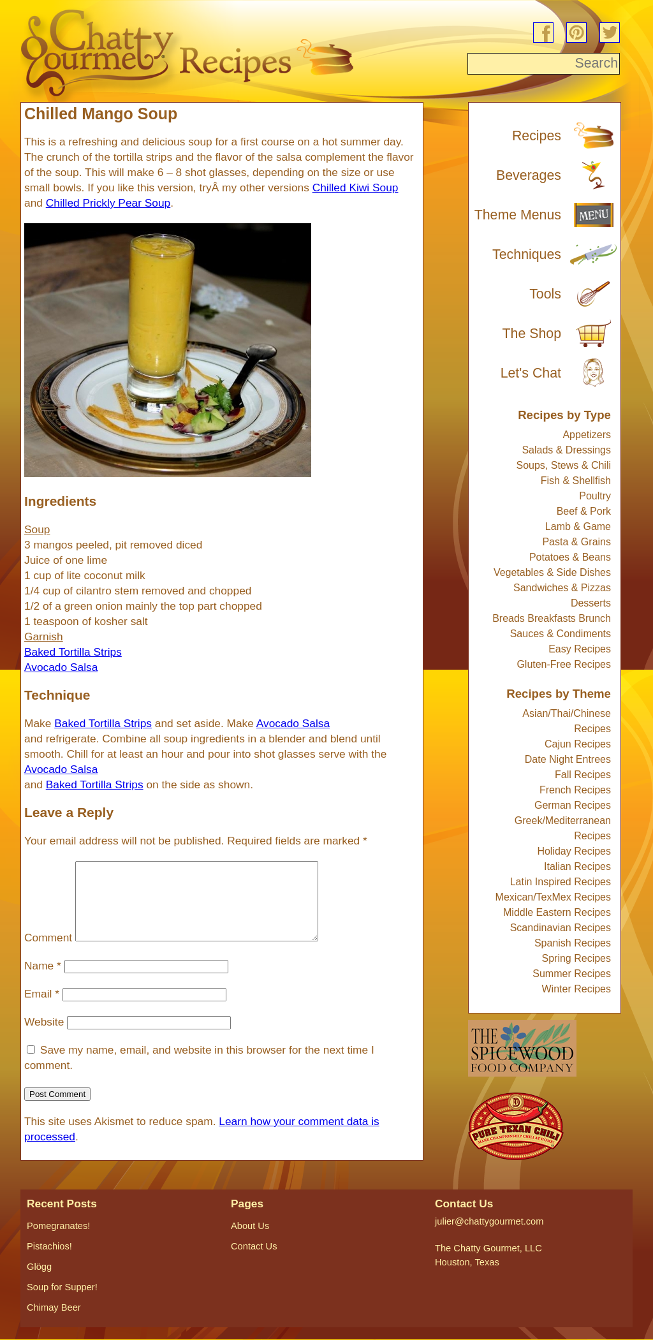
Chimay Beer (54, 1307)
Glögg (39, 1267)
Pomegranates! (58, 1226)
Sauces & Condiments (560, 633)
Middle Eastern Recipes (557, 912)
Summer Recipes (571, 973)
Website (44, 1037)
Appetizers (586, 434)
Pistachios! (49, 1246)
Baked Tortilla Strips (103, 723)
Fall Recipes (583, 774)
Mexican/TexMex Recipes (553, 897)
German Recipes (572, 805)
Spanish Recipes (572, 943)
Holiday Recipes (574, 851)
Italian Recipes (577, 866)
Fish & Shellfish (576, 480)
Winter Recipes (576, 988)
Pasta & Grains (576, 541)
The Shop (532, 333)
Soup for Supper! (62, 1287)
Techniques (526, 254)
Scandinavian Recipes (560, 927)
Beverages (528, 175)
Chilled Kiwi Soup (355, 187)
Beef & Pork (584, 511)
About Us (250, 1226)
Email (41, 1009)
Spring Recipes (577, 958)
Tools (545, 294)
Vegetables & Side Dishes (552, 572)
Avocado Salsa (293, 723)
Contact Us (254, 1246)
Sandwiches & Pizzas (562, 587)
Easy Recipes (579, 649)
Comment (48, 952)
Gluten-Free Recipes (564, 664)
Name (42, 981)
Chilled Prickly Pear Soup (108, 202)
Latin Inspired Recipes (560, 881)
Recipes (536, 136)
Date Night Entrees (568, 759)
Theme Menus (517, 215)
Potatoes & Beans (570, 557)
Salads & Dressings (566, 450)
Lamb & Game (578, 526)
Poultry (595, 495)
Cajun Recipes (578, 744)
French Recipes (575, 789)
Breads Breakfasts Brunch (551, 618)
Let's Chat (531, 373)
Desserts (591, 603)
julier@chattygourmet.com (489, 1221)
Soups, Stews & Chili (563, 465)
